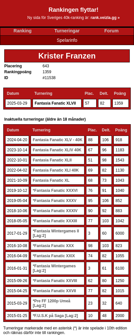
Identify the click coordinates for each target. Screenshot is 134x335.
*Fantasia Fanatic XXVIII (55, 280)
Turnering (43, 93)
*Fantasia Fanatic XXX (53, 245)
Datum (13, 93)
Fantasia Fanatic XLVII (55, 103)
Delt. (104, 93)
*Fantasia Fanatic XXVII (54, 291)
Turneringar (67, 30)
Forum (111, 30)
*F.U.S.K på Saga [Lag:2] (55, 315)
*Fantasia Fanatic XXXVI (55, 190)
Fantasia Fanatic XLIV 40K (57, 150)
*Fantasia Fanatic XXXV (54, 200)
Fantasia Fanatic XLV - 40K (57, 140)
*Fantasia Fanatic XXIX (54, 256)
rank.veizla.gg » (105, 17)
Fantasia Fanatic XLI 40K (56, 170)
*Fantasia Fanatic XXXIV (55, 211)
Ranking (23, 30)
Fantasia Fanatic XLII (52, 160)
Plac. (89, 93)
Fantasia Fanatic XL (51, 180)
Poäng (120, 93)
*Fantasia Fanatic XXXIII (55, 221)
